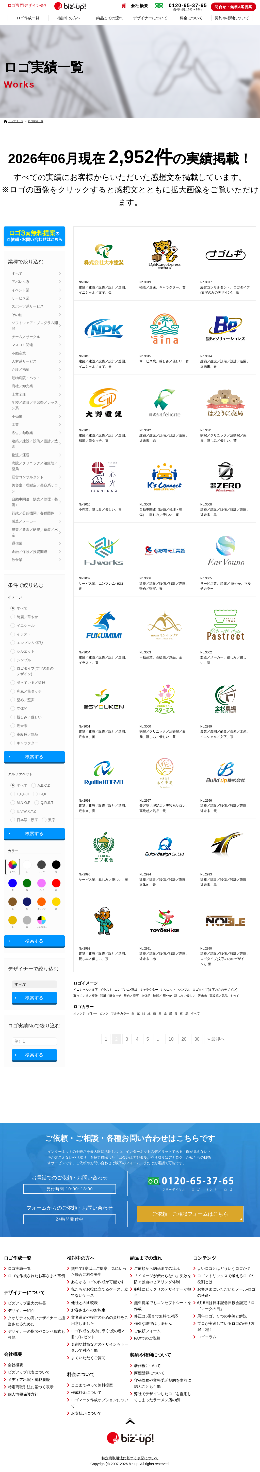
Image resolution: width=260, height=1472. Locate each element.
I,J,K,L (44, 794)
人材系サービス (24, 361)
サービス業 (20, 298)
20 (184, 1039)
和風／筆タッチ (29, 691)
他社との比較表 (84, 1302)
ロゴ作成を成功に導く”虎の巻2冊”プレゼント (97, 1334)
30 (197, 1039)
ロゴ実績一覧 (35, 121)
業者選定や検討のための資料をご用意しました (99, 1320)
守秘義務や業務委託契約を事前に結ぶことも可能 (162, 1383)
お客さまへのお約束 (88, 1310)
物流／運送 (20, 455)
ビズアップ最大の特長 (27, 1303)
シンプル (24, 660)
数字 (51, 820)
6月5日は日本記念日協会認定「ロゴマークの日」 (226, 1305)
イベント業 (20, 290)
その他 (17, 315)
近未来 (22, 726)
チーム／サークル (26, 337)
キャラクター (27, 743)
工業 (15, 424)
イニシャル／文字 (85, 989)
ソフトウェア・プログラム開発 (35, 325)
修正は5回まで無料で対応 (156, 1316)
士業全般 (19, 394)
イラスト (24, 634)
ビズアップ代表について (29, 1372)
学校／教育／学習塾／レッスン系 (35, 405)
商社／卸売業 (22, 386)
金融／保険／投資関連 (29, 552)
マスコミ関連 (22, 345)
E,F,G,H (23, 794)
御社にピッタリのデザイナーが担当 (162, 1292)
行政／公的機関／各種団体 (33, 513)
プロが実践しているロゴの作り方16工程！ (225, 1326)
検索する (34, 756)
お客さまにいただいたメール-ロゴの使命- (226, 1292)
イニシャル (26, 625)
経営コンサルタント (28, 477)
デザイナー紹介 (21, 1310)
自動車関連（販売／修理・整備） (35, 502)
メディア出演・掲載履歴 (29, 1379)
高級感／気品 (27, 734)
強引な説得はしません (153, 1323)
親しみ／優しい (29, 717)
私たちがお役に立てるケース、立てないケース (99, 1292)
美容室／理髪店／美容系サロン (35, 488)
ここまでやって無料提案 (92, 1385)
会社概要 (140, 6)
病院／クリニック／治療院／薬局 (35, 466)
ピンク (41, 885)
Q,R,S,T (47, 803)
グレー (41, 866)
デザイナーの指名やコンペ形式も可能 (36, 1334)
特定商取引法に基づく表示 (31, 1387)
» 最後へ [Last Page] (216, 1039)
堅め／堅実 (26, 700)
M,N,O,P (23, 803)
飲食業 (17, 560)
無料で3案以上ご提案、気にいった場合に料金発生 (98, 1271)
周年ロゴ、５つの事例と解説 (222, 1316)
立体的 (22, 708)
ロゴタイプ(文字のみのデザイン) (35, 671)
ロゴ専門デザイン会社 (49, 5)
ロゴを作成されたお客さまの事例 (36, 1276)
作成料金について (86, 1392)
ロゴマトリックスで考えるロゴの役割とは (225, 1279)
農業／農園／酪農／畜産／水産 (35, 532)
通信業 (17, 543)
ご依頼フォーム (147, 1331)
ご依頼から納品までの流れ (157, 1268)
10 (171, 1039)
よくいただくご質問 (88, 1358)
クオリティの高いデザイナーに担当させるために (36, 1321)
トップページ (15, 121)
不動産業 (19, 353)
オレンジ (41, 903)
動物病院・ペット (26, 378)
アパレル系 (20, 282)
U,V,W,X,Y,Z (26, 811)
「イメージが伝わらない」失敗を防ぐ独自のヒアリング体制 (162, 1279)
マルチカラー (41, 922)
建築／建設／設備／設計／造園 (35, 444)
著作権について (147, 1365)
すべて (17, 274)
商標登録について (149, 1373)
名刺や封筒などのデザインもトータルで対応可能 (99, 1347)
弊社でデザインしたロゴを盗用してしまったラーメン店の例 (162, 1397)
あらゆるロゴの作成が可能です (97, 1282)
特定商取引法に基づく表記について (130, 1458)
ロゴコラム (206, 1337)
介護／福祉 (20, 369)
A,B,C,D (44, 785)
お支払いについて (86, 1413)
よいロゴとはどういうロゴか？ (224, 1268)
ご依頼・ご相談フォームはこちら (190, 1214)
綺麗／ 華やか (162, 995)
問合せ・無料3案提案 (233, 7)
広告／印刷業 (22, 433)
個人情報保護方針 (23, 1394)
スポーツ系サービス (28, 306)
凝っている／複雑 (31, 683)
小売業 (17, 416)
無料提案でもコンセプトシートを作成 (162, 1305)
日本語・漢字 (27, 820)
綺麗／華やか (27, 617)
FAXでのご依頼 (147, 1338)
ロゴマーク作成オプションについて (99, 1403)
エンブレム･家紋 (30, 643)
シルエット (26, 651)
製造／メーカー (24, 521)
